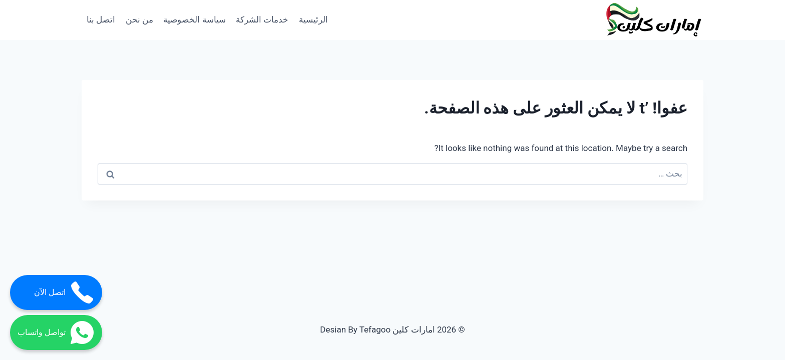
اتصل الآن (64, 292)
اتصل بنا (101, 19)
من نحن (139, 19)
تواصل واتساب (56, 332)
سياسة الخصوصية (194, 19)
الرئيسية (313, 19)
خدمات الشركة (262, 19)
